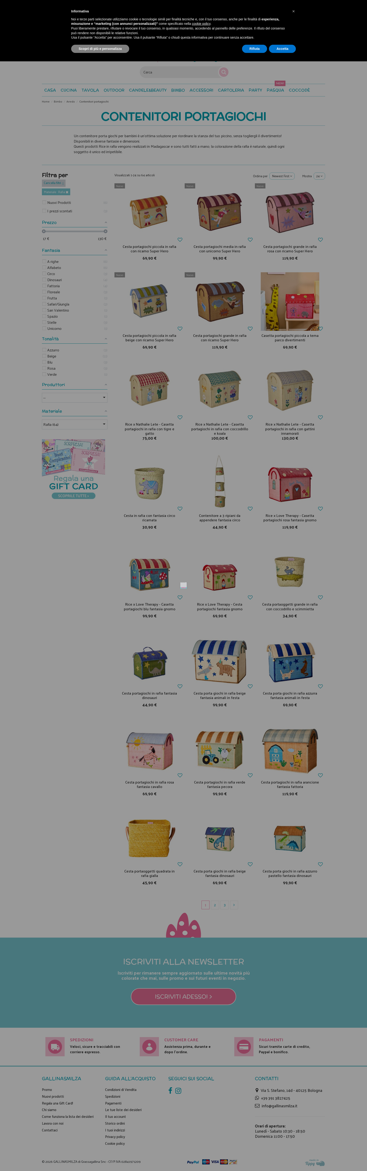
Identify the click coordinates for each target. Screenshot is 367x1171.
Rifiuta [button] (255, 49)
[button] (293, 11)
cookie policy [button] (201, 24)
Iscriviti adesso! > (183, 636)
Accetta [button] (282, 49)
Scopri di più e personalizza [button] (100, 49)
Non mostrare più (244, 516)
